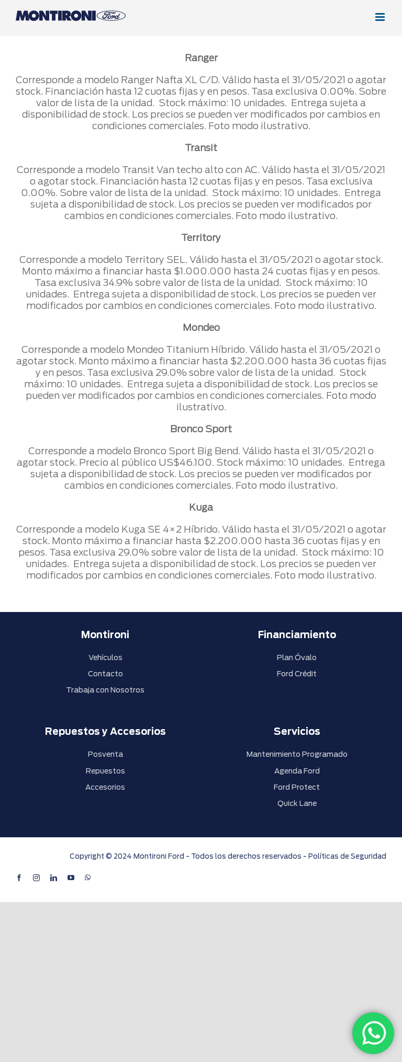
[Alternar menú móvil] (380, 16)
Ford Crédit (297, 673)
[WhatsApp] (373, 1033)
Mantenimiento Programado (297, 754)
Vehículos (105, 657)
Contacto (105, 673)
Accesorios (105, 787)
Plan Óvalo (297, 657)
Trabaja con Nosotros (105, 690)
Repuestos (105, 771)
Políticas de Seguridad (347, 856)
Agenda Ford (297, 771)
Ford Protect (297, 787)
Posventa (105, 754)
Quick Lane (297, 803)
